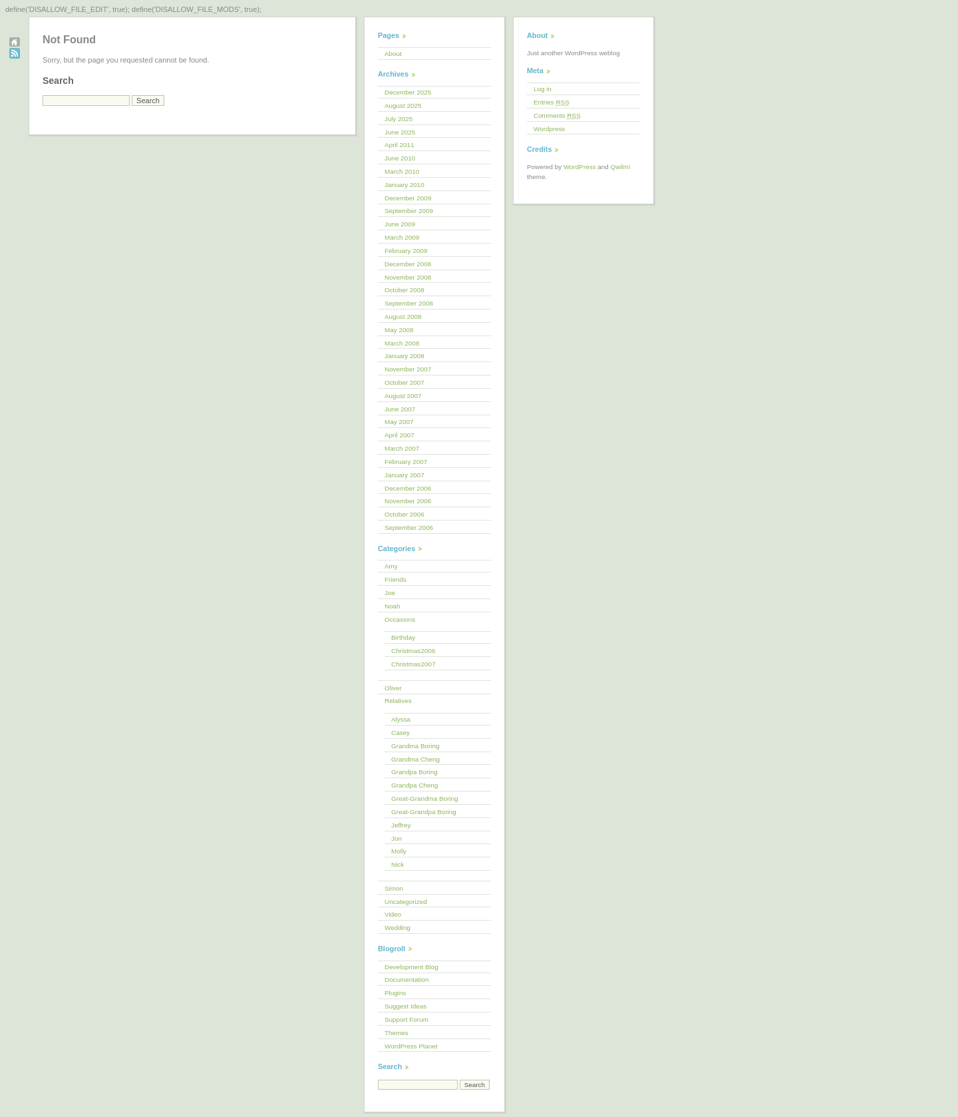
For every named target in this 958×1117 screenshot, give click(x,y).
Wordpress (549, 128)
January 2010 (404, 184)
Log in (543, 89)
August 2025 (403, 105)
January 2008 (404, 355)
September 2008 (409, 303)
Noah (392, 606)
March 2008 (402, 343)
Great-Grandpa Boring (423, 811)
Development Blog (411, 967)
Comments (557, 115)
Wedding (397, 927)
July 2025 (398, 118)
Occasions (400, 619)
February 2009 (406, 250)
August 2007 (403, 395)
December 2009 (408, 198)
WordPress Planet (411, 1046)
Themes (396, 1032)
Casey (400, 732)
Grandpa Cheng (414, 785)
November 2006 (408, 501)
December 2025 (408, 92)
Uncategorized (406, 901)
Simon (394, 888)
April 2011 (399, 144)
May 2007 (399, 421)
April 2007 (399, 435)
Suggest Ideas (405, 1006)
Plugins (395, 993)
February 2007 (406, 461)
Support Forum (406, 1019)
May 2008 (399, 330)
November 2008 (408, 277)
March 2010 (402, 171)
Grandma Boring (415, 746)
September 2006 (409, 527)
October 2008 (404, 290)
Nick (397, 864)
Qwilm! (621, 166)
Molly (398, 851)
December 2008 (408, 264)
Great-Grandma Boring (424, 798)
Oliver (393, 688)
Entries (551, 102)
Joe (390, 592)
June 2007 (400, 409)
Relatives (398, 700)
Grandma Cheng (415, 759)
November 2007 (408, 369)
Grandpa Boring (414, 772)
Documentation (406, 979)
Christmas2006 (413, 650)
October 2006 (404, 514)
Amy (391, 566)
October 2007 (404, 382)
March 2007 (402, 448)
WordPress (579, 166)
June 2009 (400, 224)
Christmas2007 (413, 664)
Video (393, 914)
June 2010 (400, 158)
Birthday (403, 637)
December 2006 (408, 488)
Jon (396, 838)
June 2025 (400, 132)
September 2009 (409, 210)
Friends (395, 579)
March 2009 (402, 237)
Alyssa (400, 719)
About (393, 53)
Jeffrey (400, 825)
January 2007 (404, 475)
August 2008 (403, 316)
